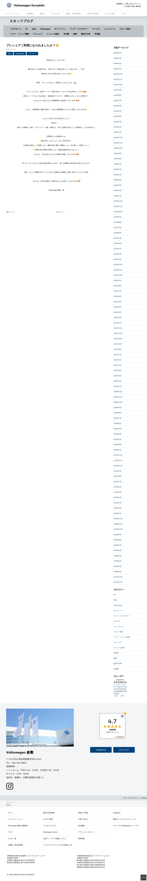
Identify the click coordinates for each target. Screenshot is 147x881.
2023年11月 (118, 206)
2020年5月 (118, 429)
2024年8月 (118, 159)
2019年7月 (118, 481)
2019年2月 (118, 508)
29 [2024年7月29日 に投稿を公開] (114, 693)
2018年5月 (118, 556)
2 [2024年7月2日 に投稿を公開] (115, 684)
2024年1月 (118, 196)
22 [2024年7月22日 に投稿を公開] (114, 691)
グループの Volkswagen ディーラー (126, 825)
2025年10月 (118, 84)
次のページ (60, 212)
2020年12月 (118, 391)
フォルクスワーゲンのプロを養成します (58, 845)
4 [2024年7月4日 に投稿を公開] (119, 684)
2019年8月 (118, 476)
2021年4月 (118, 370)
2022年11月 (118, 270)
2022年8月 (118, 286)
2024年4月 (118, 180)
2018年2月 (118, 571)
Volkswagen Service (50, 832)
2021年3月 (118, 376)
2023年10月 (118, 211)
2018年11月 (118, 524)
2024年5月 (118, 174)
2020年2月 (118, 444)
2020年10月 (118, 402)
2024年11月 (118, 143)
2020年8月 (118, 413)
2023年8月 (118, 222)
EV (26, 29)
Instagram (116, 813)
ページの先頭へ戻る (143, 877)
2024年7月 (118, 164)
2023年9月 (118, 217)
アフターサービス (49, 825)
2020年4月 (118, 434)
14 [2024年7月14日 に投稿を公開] (126, 687)
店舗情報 (119, 4)
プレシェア (37, 34)
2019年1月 (118, 513)
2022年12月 (118, 264)
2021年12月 (118, 328)
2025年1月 (118, 132)
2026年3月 (118, 58)
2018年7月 (118, 545)
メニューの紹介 (52, 34)
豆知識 (97, 34)
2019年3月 (118, 503)
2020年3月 (118, 439)
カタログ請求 (48, 819)
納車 (75, 34)
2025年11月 (118, 79)
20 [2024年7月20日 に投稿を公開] (124, 689)
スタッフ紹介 (125, 29)
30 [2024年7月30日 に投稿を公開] (116, 693)
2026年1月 (118, 69)
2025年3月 (118, 122)
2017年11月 (118, 582)
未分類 (66, 34)
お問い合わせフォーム (133, 4)
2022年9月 (118, 280)
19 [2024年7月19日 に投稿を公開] (122, 689)
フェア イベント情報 (19, 34)
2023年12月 (118, 201)
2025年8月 (118, 95)
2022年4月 (118, 307)
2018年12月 (118, 518)
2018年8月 (118, 540)
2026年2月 (118, 63)
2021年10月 (118, 338)
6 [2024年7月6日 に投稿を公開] (123, 684)
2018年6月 (118, 550)
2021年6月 (118, 360)
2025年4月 (118, 116)
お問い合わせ (124, 750)
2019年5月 (118, 492)
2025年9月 (118, 90)
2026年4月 (118, 53)
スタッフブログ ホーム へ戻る (135, 798)
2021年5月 (118, 365)
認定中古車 (85, 34)
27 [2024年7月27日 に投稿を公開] (124, 691)
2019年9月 (118, 471)
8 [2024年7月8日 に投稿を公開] (114, 687)
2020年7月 (118, 418)
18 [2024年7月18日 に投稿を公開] (120, 689)
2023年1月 (118, 259)
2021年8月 (118, 349)
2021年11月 (118, 333)
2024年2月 (118, 190)
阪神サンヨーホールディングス (124, 819)
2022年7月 (118, 291)
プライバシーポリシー (86, 832)
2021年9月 (118, 344)
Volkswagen (45, 29)
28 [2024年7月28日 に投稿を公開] (126, 691)
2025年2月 (118, 127)
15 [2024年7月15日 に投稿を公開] (114, 689)
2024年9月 (118, 153)
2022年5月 (118, 301)
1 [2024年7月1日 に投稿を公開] (114, 684)
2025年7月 (118, 100)
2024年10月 (118, 148)
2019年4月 (118, 497)
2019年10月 (118, 466)
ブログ (10, 832)
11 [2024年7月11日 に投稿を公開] (120, 687)
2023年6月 (118, 233)
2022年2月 (118, 317)
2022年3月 (118, 312)
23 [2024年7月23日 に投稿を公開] (116, 691)
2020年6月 (118, 423)
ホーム (10, 813)
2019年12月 (118, 455)
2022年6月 (118, 296)
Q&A (34, 29)
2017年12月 (118, 577)
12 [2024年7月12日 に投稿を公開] (122, 687)
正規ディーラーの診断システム (54, 838)
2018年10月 (118, 529)
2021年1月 (118, 386)
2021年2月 (118, 381)
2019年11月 (118, 460)
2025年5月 (118, 111)
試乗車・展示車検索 (15, 845)
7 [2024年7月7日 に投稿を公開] (125, 684)
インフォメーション (15, 819)
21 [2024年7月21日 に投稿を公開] (126, 689)
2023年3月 (118, 249)
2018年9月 (118, 534)
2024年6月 (118, 169)
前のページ (10, 212)
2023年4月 (118, 243)
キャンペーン (60, 29)
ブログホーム (15, 29)
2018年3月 (118, 566)
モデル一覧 (12, 838)
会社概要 (81, 825)
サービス (96, 29)
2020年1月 (118, 450)
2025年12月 (118, 74)
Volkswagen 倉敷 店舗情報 (18, 825)
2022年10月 (118, 275)
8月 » (123, 696)
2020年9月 (118, 407)
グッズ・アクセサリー (79, 29)
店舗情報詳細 (101, 750)
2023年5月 (118, 238)
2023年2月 (118, 254)
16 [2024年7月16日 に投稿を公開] (116, 689)
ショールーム (109, 29)
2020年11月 (118, 397)
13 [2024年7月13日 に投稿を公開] (124, 687)
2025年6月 (118, 106)
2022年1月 (118, 323)
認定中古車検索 (49, 813)
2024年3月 (118, 185)
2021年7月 (118, 354)
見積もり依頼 (83, 813)
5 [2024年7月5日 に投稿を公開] (121, 684)
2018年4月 (118, 561)
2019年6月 (118, 487)
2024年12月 (118, 137)
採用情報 (81, 838)
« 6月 (115, 696)
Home (8, 805)
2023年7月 (118, 227)
